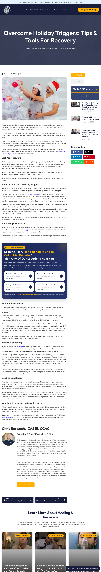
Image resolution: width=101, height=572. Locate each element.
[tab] (78, 75)
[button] (96, 89)
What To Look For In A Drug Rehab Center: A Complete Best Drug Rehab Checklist (90, 106)
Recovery (34, 48)
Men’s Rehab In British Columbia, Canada (29, 253)
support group (30, 230)
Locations (64, 10)
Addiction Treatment (37, 10)
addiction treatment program (27, 294)
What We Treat (52, 10)
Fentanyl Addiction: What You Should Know (90, 118)
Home (17, 10)
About (25, 10)
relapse (21, 347)
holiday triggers (33, 194)
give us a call (6, 417)
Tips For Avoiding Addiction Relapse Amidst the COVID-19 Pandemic (90, 133)
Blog (72, 10)
